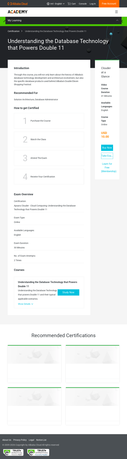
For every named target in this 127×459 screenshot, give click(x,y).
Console (83, 3)
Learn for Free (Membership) (108, 167)
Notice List (41, 440)
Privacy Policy (20, 440)
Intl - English (56, 3)
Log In (93, 3)
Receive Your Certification (43, 176)
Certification (15, 31)
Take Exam (107, 155)
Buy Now (107, 147)
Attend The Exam (39, 158)
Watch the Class (38, 139)
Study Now (68, 292)
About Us (6, 440)
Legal (31, 440)
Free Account (109, 3)
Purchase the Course (40, 121)
